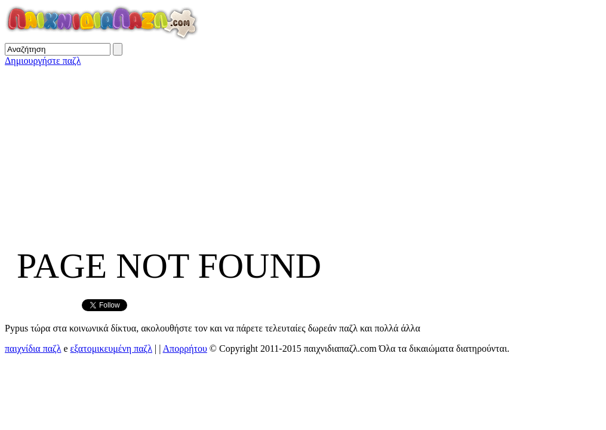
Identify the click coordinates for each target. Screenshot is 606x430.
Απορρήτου (185, 348)
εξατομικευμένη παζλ (111, 348)
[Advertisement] (303, 150)
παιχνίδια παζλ (33, 348)
